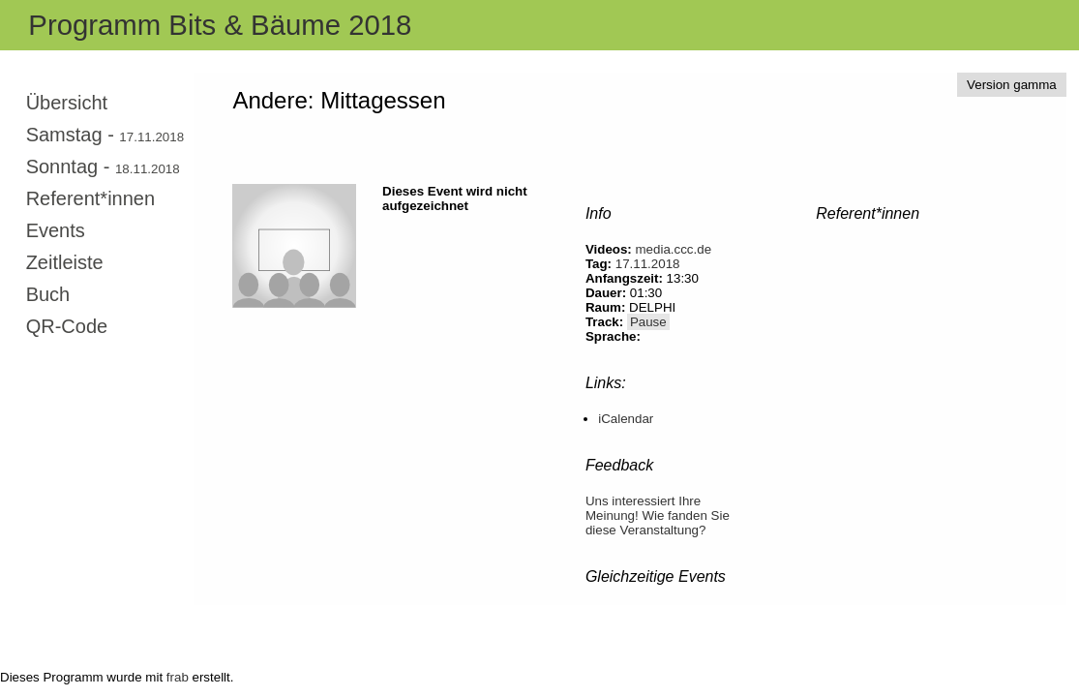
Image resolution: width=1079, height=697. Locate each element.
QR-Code (66, 326)
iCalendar (625, 418)
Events (55, 230)
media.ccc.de (674, 249)
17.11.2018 (647, 264)
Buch (48, 294)
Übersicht (66, 102)
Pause (648, 322)
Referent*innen (90, 198)
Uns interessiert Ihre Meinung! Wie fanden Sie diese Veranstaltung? (657, 515)
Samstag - (105, 134)
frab (177, 677)
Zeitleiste (65, 262)
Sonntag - (103, 166)
